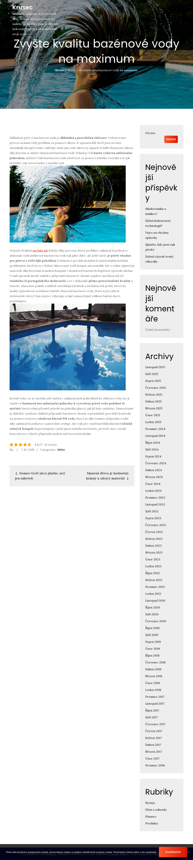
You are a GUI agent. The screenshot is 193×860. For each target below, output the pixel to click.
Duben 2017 (153, 745)
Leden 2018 (153, 690)
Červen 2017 (153, 731)
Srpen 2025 (153, 381)
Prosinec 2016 (155, 765)
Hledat (150, 133)
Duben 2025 (153, 401)
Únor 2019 (152, 648)
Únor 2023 (152, 559)
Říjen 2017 (152, 710)
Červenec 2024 (155, 463)
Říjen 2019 (152, 628)
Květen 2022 (153, 580)
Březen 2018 (153, 676)
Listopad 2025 (155, 367)
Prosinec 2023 (155, 497)
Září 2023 (151, 511)
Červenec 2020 (155, 621)
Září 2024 (152, 449)
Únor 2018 (152, 683)
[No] (188, 852)
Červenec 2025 (155, 387)
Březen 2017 (153, 751)
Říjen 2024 (152, 442)
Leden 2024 (153, 490)
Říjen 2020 (152, 607)
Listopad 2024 (155, 435)
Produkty (151, 823)
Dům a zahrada (156, 809)
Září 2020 (152, 614)
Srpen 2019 (153, 642)
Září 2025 (151, 374)
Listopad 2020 (155, 600)
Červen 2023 (154, 532)
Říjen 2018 (152, 655)
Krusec (22, 7)
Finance (150, 816)
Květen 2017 (153, 738)
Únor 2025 (152, 415)
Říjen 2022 (152, 573)
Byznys (150, 803)
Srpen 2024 (153, 456)
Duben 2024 (153, 470)
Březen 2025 (153, 408)
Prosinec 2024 (155, 429)
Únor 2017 (152, 758)
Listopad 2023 (155, 504)
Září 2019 (151, 635)
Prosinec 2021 (155, 587)
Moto (61, 450)
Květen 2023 (153, 539)
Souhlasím (173, 852)
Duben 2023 (153, 545)
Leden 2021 (153, 593)
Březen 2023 (154, 552)
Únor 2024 (152, 484)
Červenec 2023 (155, 525)
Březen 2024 (154, 477)
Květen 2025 (153, 394)
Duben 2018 (153, 669)
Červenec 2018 (155, 662)
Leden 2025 (153, 422)
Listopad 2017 (155, 703)
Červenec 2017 (155, 724)
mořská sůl (40, 250)
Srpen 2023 (153, 518)
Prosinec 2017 (155, 696)
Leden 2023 (153, 566)
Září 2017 (151, 717)
